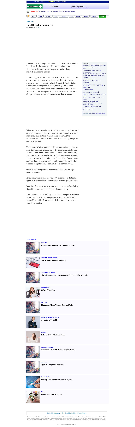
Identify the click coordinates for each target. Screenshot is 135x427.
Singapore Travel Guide (77, 418)
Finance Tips (34, 11)
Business (86, 16)
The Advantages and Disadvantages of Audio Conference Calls (64, 275)
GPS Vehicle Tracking (47, 347)
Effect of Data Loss (48, 290)
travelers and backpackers (61, 419)
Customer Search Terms (89, 79)
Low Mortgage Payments (69, 11)
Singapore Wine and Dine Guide (42, 418)
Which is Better (58, 335)
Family (78, 16)
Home (71, 16)
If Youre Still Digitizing (89, 75)
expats (68, 419)
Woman (102, 16)
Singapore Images (85, 416)
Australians (103, 419)
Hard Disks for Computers (39, 25)
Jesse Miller (31, 27)
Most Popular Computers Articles (97, 113)
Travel (33, 16)
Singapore (51, 1)
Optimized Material (88, 97)
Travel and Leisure (40, 416)
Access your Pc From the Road (90, 101)
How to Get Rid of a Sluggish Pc (91, 92)
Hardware (44, 362)
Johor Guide (36, 419)
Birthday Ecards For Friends (90, 73)
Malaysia (64, 1)
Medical (48, 16)
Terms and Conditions (71, 424)
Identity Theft (45, 377)
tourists (72, 419)
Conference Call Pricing (48, 272)
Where (99, 85)
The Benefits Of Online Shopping (53, 260)
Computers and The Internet (49, 257)
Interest (94, 16)
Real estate (92, 416)
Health (40, 16)
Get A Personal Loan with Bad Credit (80, 7)
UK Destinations (95, 418)
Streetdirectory (64, 424)
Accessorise (86, 82)
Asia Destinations (58, 418)
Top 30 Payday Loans (44, 11)
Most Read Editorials (69, 413)
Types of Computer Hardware (52, 365)
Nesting (85, 99)
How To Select (101, 73)
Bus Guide (51, 418)
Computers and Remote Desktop (91, 91)
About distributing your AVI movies (92, 67)
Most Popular (31, 239)
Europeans (97, 419)
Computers (44, 242)
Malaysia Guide (30, 419)
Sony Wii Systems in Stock (90, 85)
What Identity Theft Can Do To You (92, 106)
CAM (84, 68)
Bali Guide (85, 418)
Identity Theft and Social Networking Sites (57, 380)
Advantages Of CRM (49, 320)
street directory (70, 416)
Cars (55, 16)
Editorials (29, 21)
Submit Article (81, 413)
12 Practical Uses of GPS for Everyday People (58, 350)
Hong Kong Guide (43, 419)
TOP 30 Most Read (54, 6)
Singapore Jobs (30, 420)
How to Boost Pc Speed (89, 108)
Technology (63, 16)
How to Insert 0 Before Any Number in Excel (58, 245)
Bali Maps (89, 418)
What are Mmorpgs (88, 89)
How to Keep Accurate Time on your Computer (94, 65)
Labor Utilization (98, 97)
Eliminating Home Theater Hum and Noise (57, 305)
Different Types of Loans (77, 6)
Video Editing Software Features (91, 94)
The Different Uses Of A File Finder (92, 84)
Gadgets (43, 332)
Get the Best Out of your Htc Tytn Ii (92, 80)
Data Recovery (45, 287)
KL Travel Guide (102, 418)
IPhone (43, 392)
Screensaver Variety (88, 109)
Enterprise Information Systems (50, 317)
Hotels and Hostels (77, 416)
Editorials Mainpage (54, 413)
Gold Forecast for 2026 (55, 11)
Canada (86, 419)
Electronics (44, 302)
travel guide (66, 418)
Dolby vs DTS (46, 335)
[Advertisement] (44, 46)
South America (92, 419)
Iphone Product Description (51, 394)
